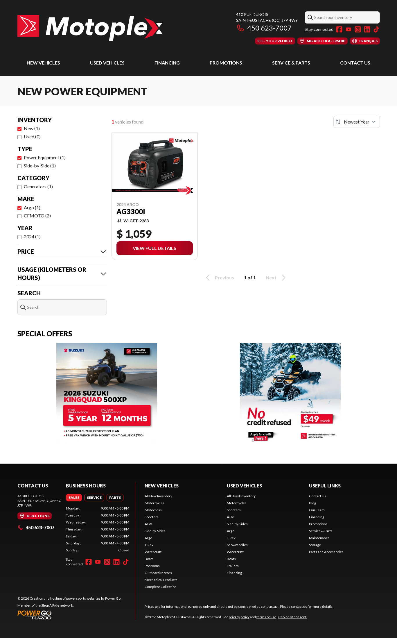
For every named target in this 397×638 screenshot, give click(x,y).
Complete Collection (161, 587)
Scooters (152, 517)
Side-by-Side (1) (40, 165)
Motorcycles (154, 503)
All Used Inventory (241, 496)
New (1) (32, 128)
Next (277, 277)
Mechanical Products (161, 580)
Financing (167, 62)
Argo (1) (32, 207)
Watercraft (153, 552)
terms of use (266, 617)
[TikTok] (376, 29)
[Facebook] (339, 29)
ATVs (148, 524)
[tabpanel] (97, 529)
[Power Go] (69, 614)
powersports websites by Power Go (93, 598)
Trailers (233, 566)
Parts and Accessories (326, 552)
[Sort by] (356, 122)
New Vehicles (43, 62)
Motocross (153, 510)
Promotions (226, 62)
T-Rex (149, 545)
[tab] (74, 497)
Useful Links (325, 485)
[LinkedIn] (367, 29)
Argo (148, 538)
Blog (312, 503)
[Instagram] (357, 29)
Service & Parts (291, 62)
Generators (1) (38, 186)
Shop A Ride (50, 605)
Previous (219, 277)
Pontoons (152, 566)
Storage (315, 545)
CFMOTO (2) (37, 215)
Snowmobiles (237, 545)
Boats (149, 559)
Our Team (317, 510)
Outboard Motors (158, 573)
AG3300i (130, 212)
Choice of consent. (292, 617)
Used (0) (32, 136)
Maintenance (319, 538)
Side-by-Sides (155, 531)
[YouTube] (348, 29)
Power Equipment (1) (45, 157)
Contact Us (355, 62)
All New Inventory (158, 496)
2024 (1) (32, 236)
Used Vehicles (107, 62)
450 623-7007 (264, 28)
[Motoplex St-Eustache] (90, 28)
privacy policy (239, 617)
